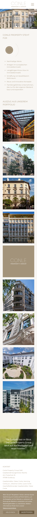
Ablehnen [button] (10, 512)
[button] (33, 4)
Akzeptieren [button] (26, 512)
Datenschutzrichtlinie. (9, 508)
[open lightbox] (18, 126)
